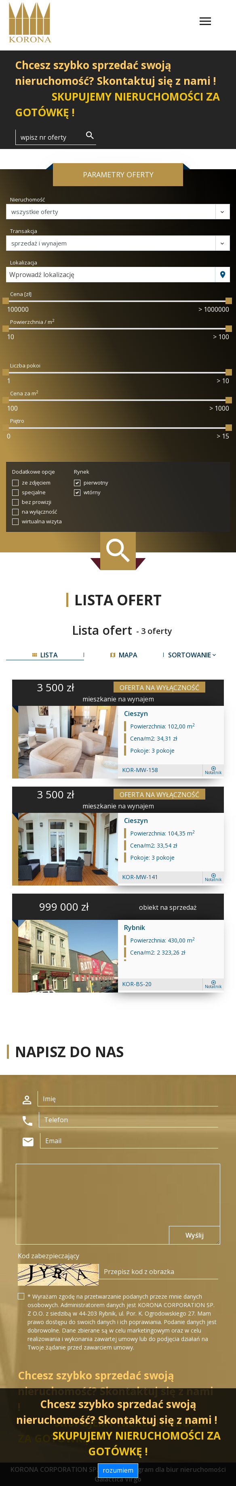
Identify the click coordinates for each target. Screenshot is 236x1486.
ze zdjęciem (36, 482)
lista (45, 655)
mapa (123, 655)
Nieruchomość (27, 199)
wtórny (92, 492)
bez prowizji (36, 502)
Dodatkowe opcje (33, 471)
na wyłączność (39, 511)
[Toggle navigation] (205, 22)
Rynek (81, 471)
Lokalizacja (23, 262)
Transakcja (23, 231)
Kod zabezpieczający (48, 1255)
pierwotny (96, 482)
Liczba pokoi (25, 365)
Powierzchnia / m (32, 321)
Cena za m (24, 393)
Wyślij (194, 1235)
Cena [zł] (21, 294)
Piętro (17, 420)
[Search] (55, 137)
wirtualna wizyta (42, 521)
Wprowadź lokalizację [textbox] (41, 274)
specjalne (34, 492)
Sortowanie (192, 655)
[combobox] (110, 274)
